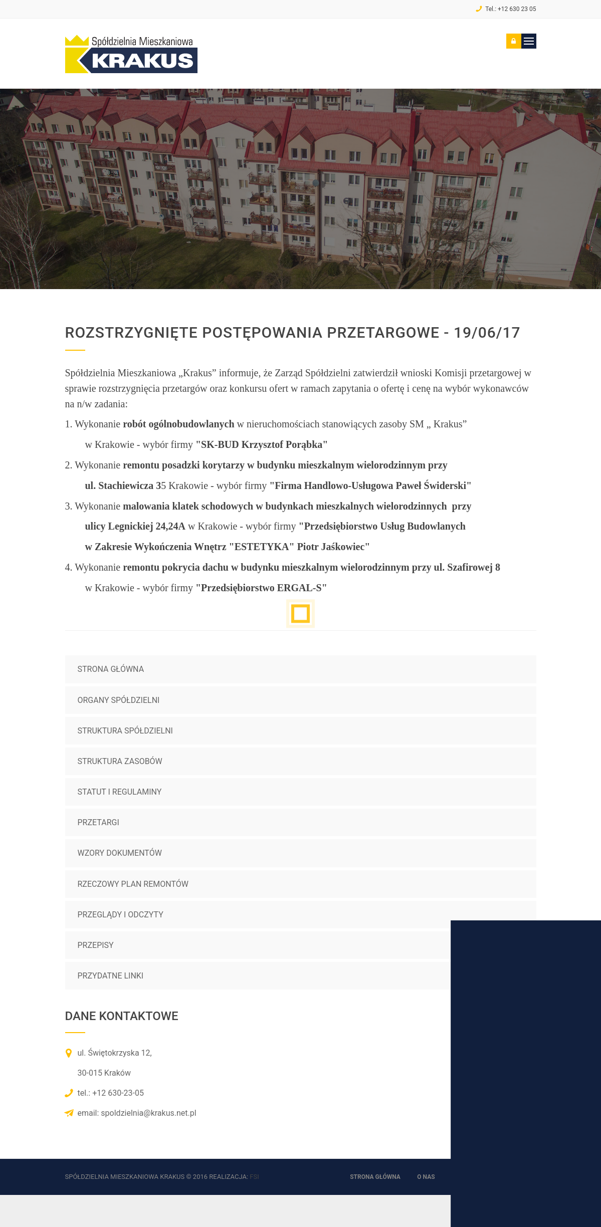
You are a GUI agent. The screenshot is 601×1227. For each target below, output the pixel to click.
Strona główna (111, 669)
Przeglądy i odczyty (120, 914)
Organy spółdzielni (119, 700)
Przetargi (98, 822)
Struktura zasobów (120, 761)
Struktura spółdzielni (125, 730)
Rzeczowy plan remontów (133, 884)
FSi (254, 1176)
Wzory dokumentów (120, 853)
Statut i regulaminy (120, 792)
